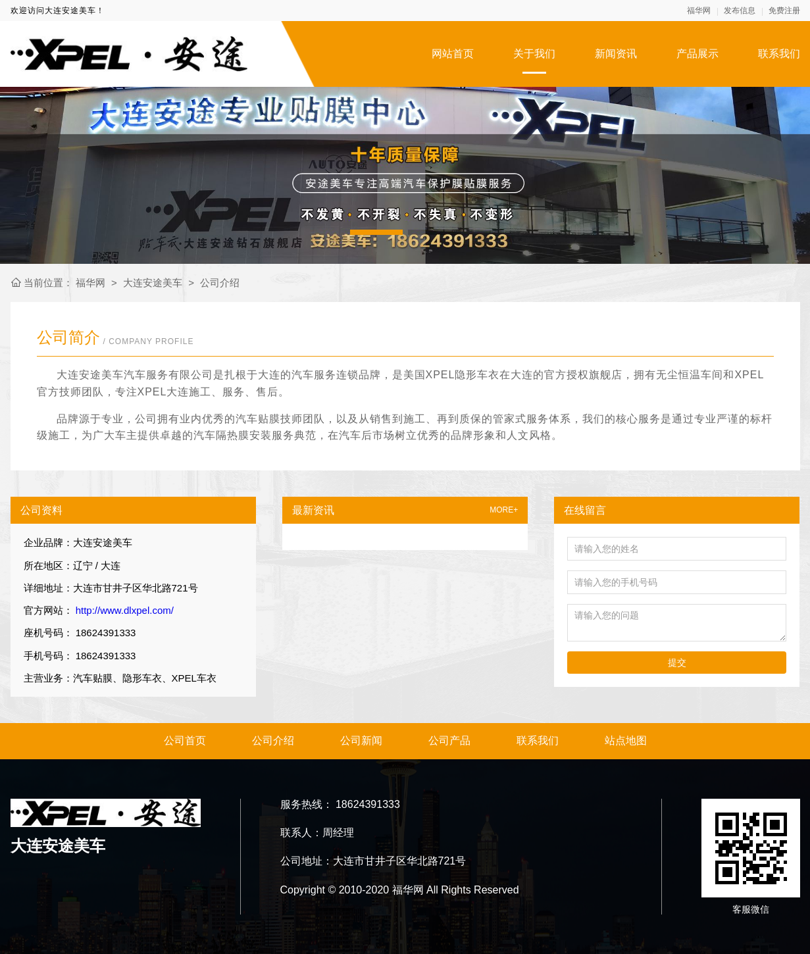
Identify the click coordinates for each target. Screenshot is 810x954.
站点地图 (626, 740)
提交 (677, 662)
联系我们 (779, 53)
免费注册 (784, 10)
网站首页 (453, 53)
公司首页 (185, 740)
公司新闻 (361, 740)
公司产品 (449, 740)
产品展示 (697, 53)
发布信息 (739, 10)
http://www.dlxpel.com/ (123, 610)
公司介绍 (220, 282)
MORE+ (504, 510)
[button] (376, 232)
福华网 (699, 10)
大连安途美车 (152, 282)
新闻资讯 (616, 53)
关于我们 (534, 53)
